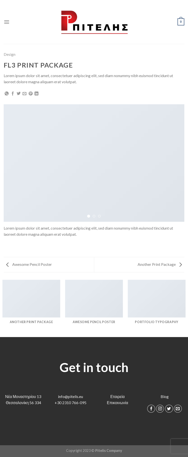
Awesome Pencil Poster (29, 264)
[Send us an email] (178, 409)
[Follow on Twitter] (169, 409)
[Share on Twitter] (19, 94)
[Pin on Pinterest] (31, 94)
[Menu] (7, 22)
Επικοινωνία (117, 402)
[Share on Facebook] (13, 94)
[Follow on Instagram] (160, 409)
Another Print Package (160, 264)
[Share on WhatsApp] (7, 94)
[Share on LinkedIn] (36, 94)
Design (9, 54)
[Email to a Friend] (24, 94)
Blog (165, 396)
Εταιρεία (117, 396)
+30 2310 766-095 (70, 402)
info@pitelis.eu (70, 396)
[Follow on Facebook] (151, 409)
